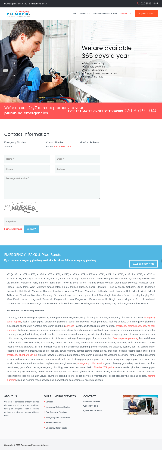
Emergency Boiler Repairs (105, 14)
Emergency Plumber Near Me (58, 417)
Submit (31, 229)
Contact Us (126, 14)
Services (84, 14)
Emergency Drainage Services (58, 406)
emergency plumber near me (22, 354)
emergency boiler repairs (91, 363)
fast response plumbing (125, 338)
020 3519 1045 (149, 3)
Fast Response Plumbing (56, 412)
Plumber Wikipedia (104, 367)
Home (74, 14)
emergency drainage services (131, 325)
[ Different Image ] (13, 228)
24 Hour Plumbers (53, 422)
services (69, 325)
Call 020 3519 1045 (143, 257)
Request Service (146, 14)
